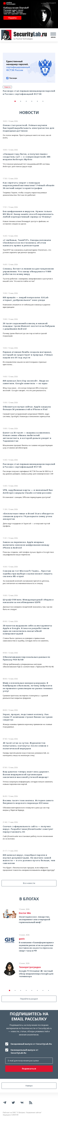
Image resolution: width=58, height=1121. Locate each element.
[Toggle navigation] (53, 34)
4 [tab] (31, 101)
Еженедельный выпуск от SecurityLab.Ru (24, 1051)
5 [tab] (37, 101)
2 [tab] (20, 101)
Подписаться (29, 1068)
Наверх (29, 1085)
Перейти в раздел (29, 998)
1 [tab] (15, 101)
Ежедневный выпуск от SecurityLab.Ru (31, 1043)
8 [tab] (48, 990)
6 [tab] (43, 101)
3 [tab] (26, 101)
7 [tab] (43, 990)
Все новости (29, 883)
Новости (7, 87)
